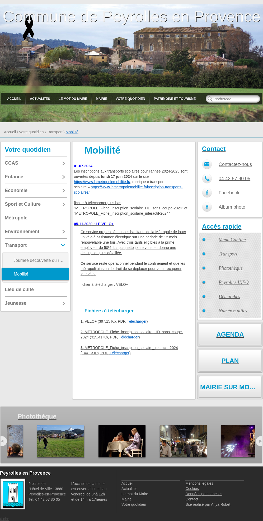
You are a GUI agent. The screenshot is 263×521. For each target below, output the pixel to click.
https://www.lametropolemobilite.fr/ (102, 182)
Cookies (192, 488)
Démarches (229, 296)
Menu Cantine (232, 239)
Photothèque (231, 268)
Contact (191, 499)
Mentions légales (199, 483)
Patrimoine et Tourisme (175, 99)
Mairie (101, 99)
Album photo (232, 207)
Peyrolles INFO (234, 282)
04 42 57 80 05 (234, 178)
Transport (54, 132)
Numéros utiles (233, 310)
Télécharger (137, 321)
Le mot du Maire (73, 99)
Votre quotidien (130, 99)
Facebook (229, 192)
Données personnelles (203, 494)
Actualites (40, 99)
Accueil (14, 99)
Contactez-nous (235, 164)
